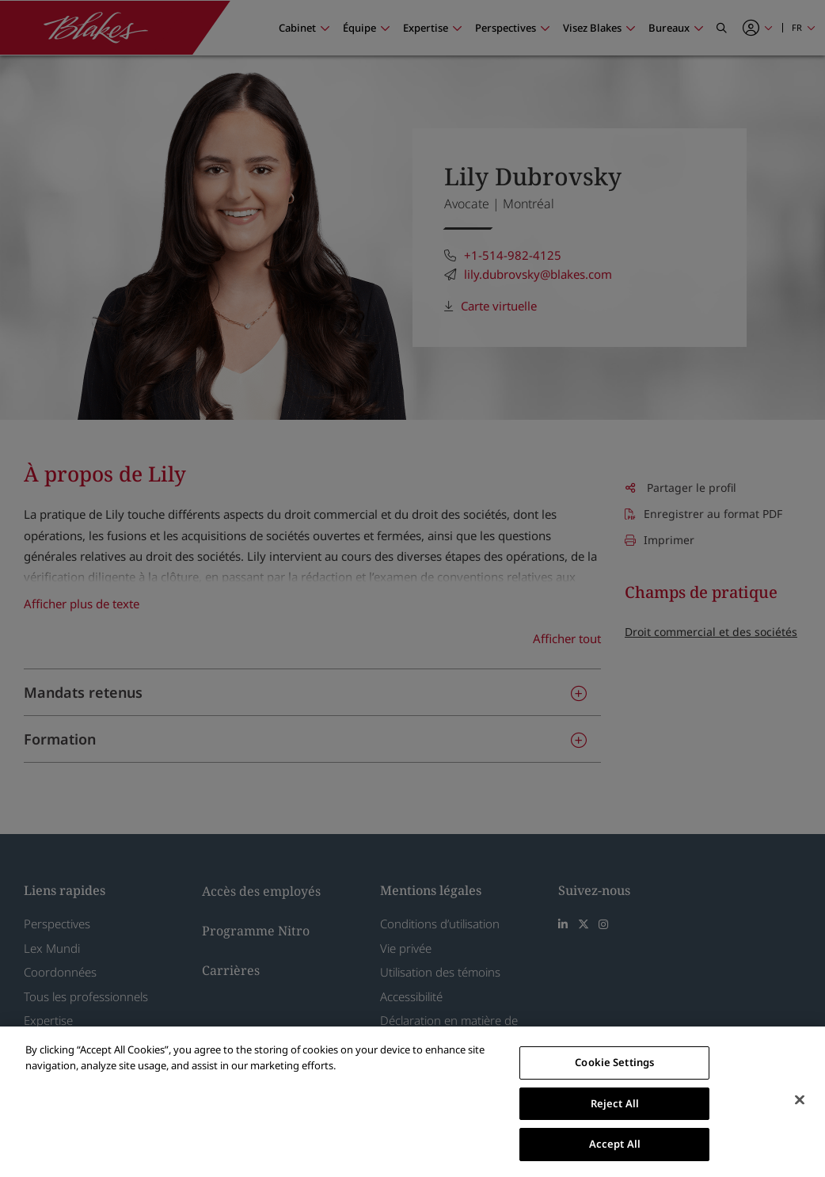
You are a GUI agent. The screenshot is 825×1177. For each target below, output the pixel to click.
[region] (412, 1102)
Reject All (615, 1103)
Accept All (615, 1144)
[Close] (799, 1100)
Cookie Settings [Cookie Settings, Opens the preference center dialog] (614, 1062)
